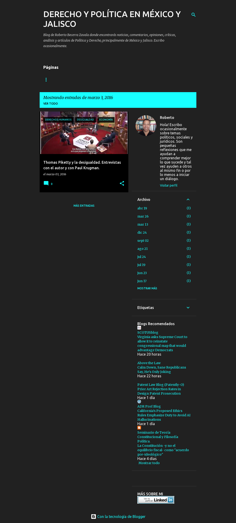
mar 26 (143, 216)
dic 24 (142, 232)
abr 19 (142, 208)
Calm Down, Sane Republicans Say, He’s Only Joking (161, 369)
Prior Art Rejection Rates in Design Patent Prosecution (159, 391)
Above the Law (149, 363)
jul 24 (141, 257)
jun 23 (142, 273)
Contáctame (86, 79)
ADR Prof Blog (149, 406)
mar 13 (142, 224)
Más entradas (84, 205)
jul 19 (141, 265)
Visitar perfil (168, 185)
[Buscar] (193, 14)
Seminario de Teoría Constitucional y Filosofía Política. (157, 436)
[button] (122, 184)
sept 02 (143, 241)
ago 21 (142, 249)
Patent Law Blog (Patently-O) (160, 385)
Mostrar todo (149, 463)
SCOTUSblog (147, 332)
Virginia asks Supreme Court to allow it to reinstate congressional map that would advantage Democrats (162, 343)
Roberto (167, 117)
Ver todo (50, 103)
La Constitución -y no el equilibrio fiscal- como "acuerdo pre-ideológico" (163, 450)
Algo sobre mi (54, 79)
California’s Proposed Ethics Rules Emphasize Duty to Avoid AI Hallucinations (163, 415)
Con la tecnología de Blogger (118, 516)
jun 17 (142, 281)
